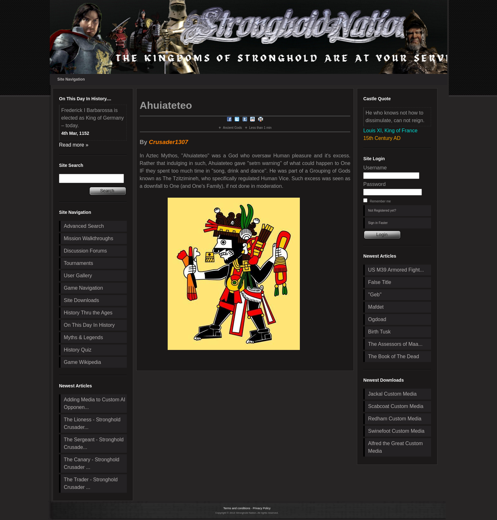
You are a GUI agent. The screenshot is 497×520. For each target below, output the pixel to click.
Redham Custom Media (394, 418)
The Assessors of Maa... (395, 344)
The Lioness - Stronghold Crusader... (92, 423)
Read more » (73, 145)
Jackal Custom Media (392, 394)
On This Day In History (89, 325)
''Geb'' (374, 294)
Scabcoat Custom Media (395, 406)
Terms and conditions (236, 508)
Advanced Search (84, 226)
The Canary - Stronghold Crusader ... (91, 463)
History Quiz (77, 349)
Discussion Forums (85, 250)
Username (375, 167)
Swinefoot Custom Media (396, 431)
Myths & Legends (83, 337)
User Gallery (78, 275)
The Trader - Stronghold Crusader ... (91, 483)
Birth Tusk (379, 331)
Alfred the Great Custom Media (395, 447)
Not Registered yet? (382, 210)
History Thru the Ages (88, 312)
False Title (379, 282)
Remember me (380, 201)
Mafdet (376, 307)
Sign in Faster (378, 223)
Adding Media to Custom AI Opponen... (94, 403)
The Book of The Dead (393, 356)
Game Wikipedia (82, 362)
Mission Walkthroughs (88, 238)
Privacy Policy (262, 508)
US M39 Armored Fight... (396, 270)
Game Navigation (83, 288)
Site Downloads (81, 300)
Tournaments (78, 263)
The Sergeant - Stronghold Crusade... (94, 443)
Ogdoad (377, 319)
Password (374, 184)
